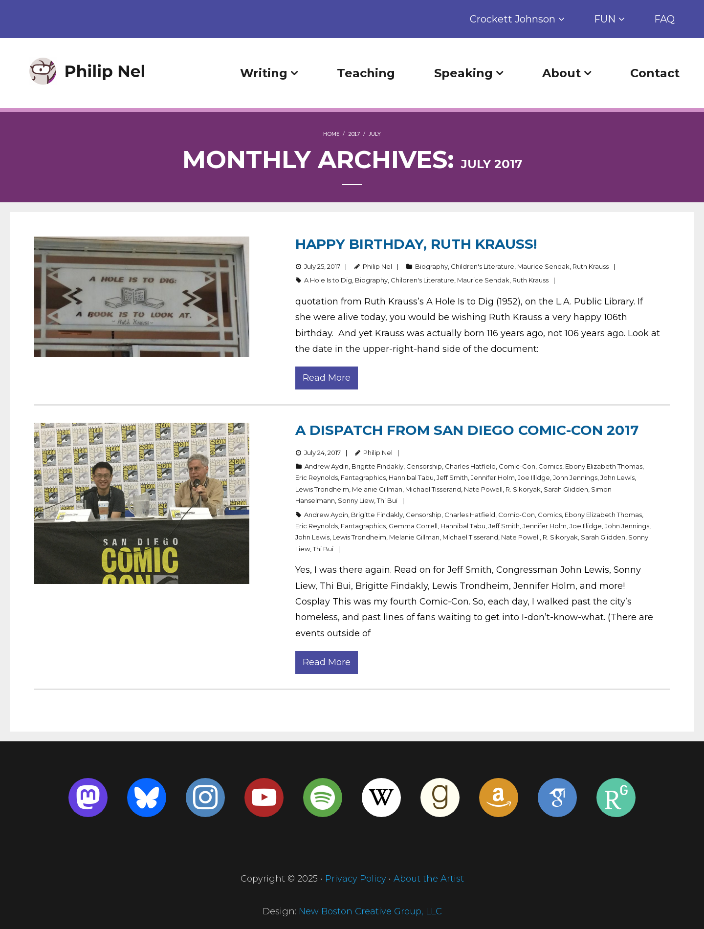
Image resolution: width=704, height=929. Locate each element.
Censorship (424, 466)
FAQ (664, 19)
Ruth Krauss (590, 266)
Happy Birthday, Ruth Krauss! (416, 244)
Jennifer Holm (493, 477)
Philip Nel (377, 266)
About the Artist (429, 878)
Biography (431, 266)
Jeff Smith (452, 477)
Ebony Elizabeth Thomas (603, 466)
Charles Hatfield (470, 466)
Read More (327, 377)
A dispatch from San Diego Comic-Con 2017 (466, 430)
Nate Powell (483, 489)
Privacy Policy (355, 878)
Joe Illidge (534, 477)
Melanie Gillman (377, 489)
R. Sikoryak (523, 489)
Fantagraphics (363, 477)
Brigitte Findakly (377, 466)
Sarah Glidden (566, 489)
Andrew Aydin (327, 466)
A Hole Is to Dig (328, 280)
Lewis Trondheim (322, 489)
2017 (354, 133)
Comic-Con (517, 466)
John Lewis (617, 477)
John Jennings (575, 477)
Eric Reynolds (316, 477)
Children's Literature (482, 266)
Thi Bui (387, 500)
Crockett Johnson (512, 19)
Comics (550, 466)
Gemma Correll (413, 526)
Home (331, 133)
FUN (605, 19)
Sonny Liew (356, 500)
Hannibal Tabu (411, 477)
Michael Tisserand (433, 489)
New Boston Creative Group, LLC (370, 911)
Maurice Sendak (543, 266)
